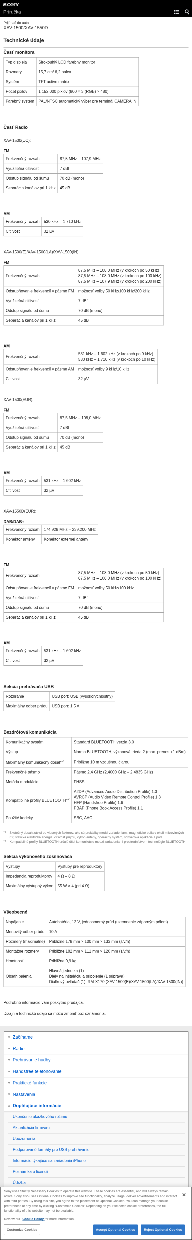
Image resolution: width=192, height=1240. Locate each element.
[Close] (184, 1198)
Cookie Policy (33, 1222)
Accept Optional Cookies (115, 1233)
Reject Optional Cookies (163, 1233)
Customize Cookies (22, 1233)
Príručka (12, 12)
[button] (187, 12)
